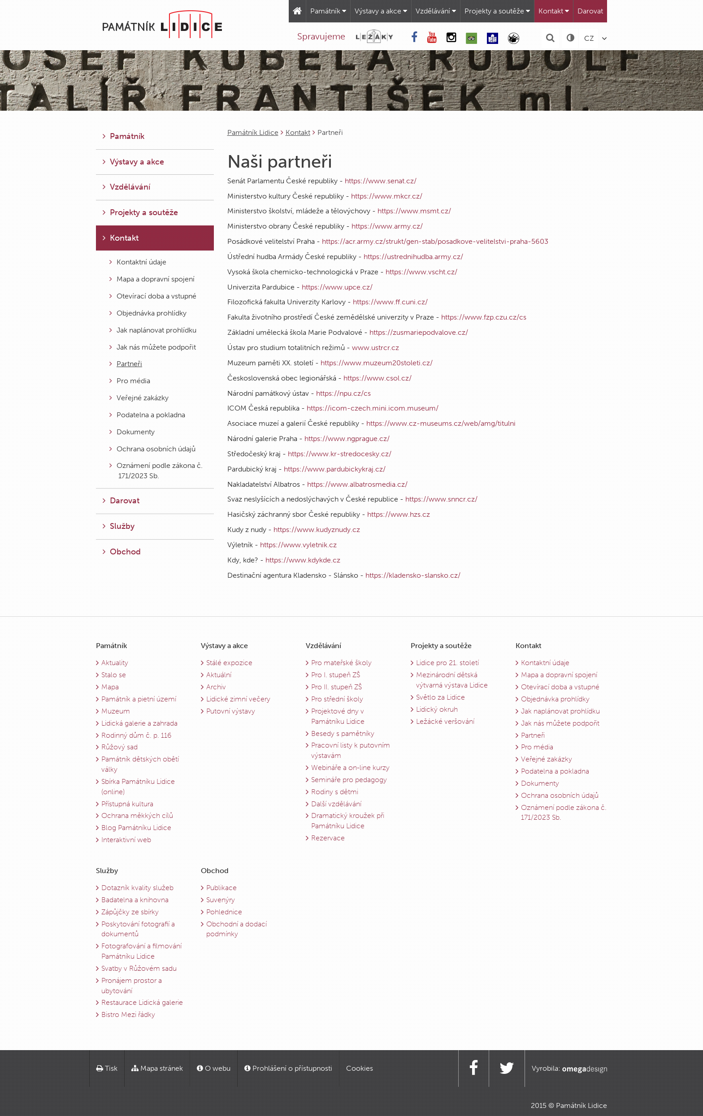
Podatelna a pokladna (147, 415)
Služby (119, 526)
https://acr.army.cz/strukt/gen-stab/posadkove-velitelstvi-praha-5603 (435, 241)
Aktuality (114, 662)
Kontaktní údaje (137, 262)
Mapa (110, 687)
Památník (328, 11)
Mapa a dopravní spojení (152, 279)
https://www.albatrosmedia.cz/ (357, 484)
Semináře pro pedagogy (349, 779)
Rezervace (328, 838)
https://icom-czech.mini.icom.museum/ (372, 408)
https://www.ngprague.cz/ (347, 438)
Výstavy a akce (381, 11)
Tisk (106, 1068)
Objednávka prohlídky (148, 313)
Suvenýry (220, 899)
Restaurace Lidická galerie (142, 1002)
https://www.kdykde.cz (302, 560)
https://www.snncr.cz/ (441, 499)
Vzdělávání (436, 11)
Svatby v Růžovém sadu (139, 968)
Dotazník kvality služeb (137, 887)
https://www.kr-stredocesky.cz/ (339, 454)
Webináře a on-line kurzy (350, 767)
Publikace (221, 887)
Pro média (129, 380)
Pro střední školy (337, 699)
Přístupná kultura (127, 804)
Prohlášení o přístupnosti (288, 1068)
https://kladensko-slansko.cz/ (412, 575)
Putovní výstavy (230, 711)
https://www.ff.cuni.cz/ (390, 302)
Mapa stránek (157, 1068)
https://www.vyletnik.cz (298, 545)
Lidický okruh (437, 709)
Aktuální (218, 674)
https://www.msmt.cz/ (414, 211)
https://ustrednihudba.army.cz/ (413, 256)
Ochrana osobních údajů (152, 449)
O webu (213, 1068)
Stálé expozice (229, 662)
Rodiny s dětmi (334, 791)
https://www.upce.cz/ (337, 287)
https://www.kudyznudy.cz (316, 529)
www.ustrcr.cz (375, 347)
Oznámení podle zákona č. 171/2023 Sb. (156, 470)
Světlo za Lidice (440, 697)
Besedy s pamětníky (342, 733)
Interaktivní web (126, 839)
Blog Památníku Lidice (136, 827)
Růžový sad (119, 747)
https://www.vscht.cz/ (421, 272)
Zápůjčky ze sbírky (130, 912)
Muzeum (115, 711)
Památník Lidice (252, 132)
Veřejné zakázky (139, 398)
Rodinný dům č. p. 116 (136, 735)
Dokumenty (132, 432)
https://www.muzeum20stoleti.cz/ (377, 363)
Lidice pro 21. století (447, 662)
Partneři (125, 363)
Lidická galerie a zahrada (139, 723)
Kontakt (553, 11)
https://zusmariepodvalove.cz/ (418, 332)
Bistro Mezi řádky (128, 1014)
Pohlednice (224, 912)
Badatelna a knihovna (135, 899)
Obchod (122, 552)
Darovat (590, 11)
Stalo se (113, 674)
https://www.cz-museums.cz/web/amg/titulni (441, 423)
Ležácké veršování (445, 721)
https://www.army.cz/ (387, 226)
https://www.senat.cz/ (381, 181)
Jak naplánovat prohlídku (152, 330)
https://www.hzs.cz (398, 514)
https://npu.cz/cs (343, 393)
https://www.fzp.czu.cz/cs (483, 317)
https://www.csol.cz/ (377, 378)
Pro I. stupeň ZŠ (335, 674)
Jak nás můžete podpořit (152, 347)
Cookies (359, 1068)
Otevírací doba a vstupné (152, 296)
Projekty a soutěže (497, 11)
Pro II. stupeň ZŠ (336, 687)
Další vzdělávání (336, 804)
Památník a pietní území (138, 699)
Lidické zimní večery (238, 699)
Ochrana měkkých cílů (137, 815)
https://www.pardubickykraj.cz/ (335, 469)
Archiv (216, 687)
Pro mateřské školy (341, 662)
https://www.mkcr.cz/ (386, 196)
